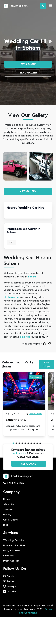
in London (20, 453)
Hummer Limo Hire (14, 545)
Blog (6, 525)
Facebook (10, 576)
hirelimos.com (11, 297)
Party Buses (35, 377)
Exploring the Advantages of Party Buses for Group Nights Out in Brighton (23, 420)
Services (8, 509)
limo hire (25, 337)
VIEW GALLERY (28, 191)
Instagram (10, 586)
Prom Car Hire (11, 561)
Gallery (7, 514)
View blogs (46, 364)
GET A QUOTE (28, 64)
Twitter (9, 581)
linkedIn (9, 591)
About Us (8, 504)
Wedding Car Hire (13, 540)
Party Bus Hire (11, 550)
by (34, 413)
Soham (32, 277)
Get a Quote (10, 520)
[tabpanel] (24, 404)
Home (6, 499)
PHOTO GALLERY (28, 72)
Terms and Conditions (35, 611)
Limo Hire (8, 555)
